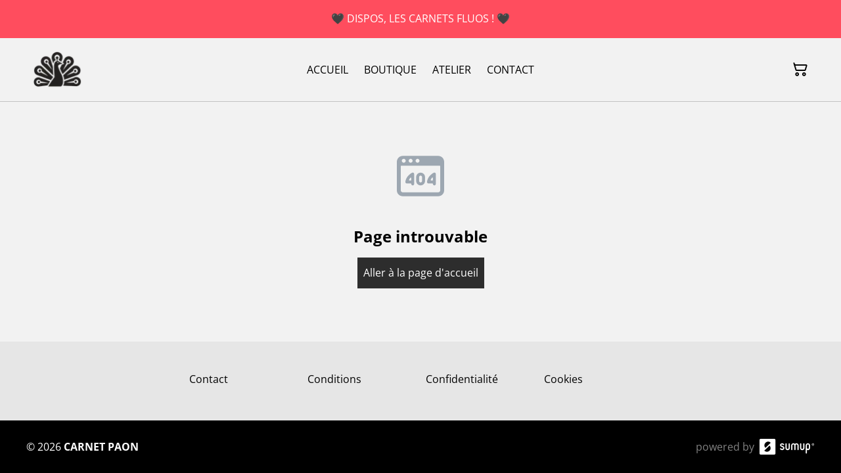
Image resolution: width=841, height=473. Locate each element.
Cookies (563, 379)
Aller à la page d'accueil (420, 272)
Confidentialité (462, 379)
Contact (208, 379)
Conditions (334, 379)
